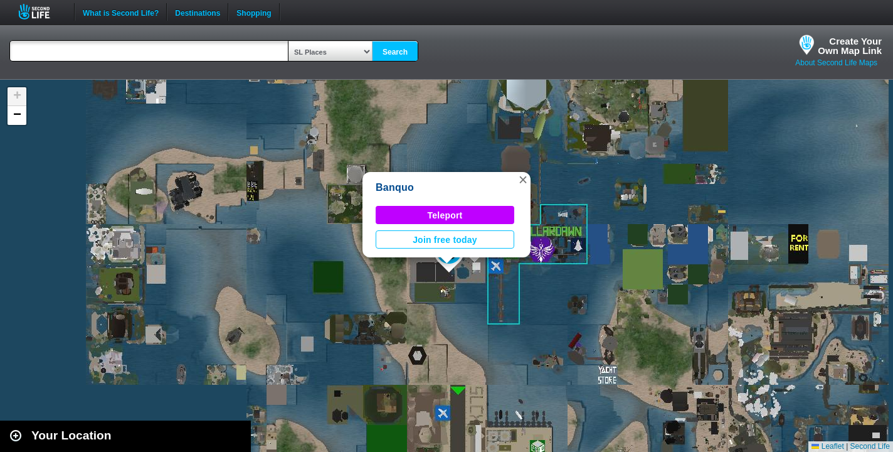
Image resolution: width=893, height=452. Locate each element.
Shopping (253, 12)
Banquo (395, 187)
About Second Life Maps (836, 62)
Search (395, 52)
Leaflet (827, 446)
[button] (523, 179)
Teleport (445, 215)
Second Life (41, 11)
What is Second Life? (121, 12)
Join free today (445, 240)
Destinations (197, 12)
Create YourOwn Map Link (850, 46)
